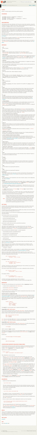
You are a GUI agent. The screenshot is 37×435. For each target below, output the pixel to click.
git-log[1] (13, 406)
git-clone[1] (8, 242)
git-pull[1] (3, 419)
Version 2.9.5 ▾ (4, 5)
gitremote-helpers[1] (22, 250)
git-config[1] (15, 138)
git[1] (6, 423)
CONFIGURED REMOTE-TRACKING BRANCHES (12, 183)
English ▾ (34, 5)
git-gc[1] (13, 407)
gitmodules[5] (9, 138)
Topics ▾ (30, 5)
